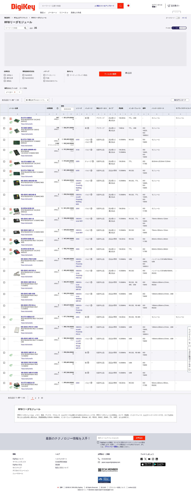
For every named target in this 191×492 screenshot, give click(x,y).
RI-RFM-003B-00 (27, 208)
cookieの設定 (132, 487)
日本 (59, 487)
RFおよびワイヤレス (21, 18)
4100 (77, 150)
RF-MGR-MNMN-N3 (28, 150)
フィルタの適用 (110, 74)
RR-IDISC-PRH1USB (28, 259)
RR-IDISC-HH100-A (28, 270)
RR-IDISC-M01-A (27, 230)
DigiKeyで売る (17, 465)
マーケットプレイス (19, 462)
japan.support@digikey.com (109, 462)
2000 (77, 161)
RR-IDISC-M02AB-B (28, 195)
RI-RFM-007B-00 (27, 249)
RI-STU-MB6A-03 (27, 317)
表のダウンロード (180, 100)
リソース (62, 13)
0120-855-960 (104, 459)
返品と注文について (61, 468)
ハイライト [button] (36, 100)
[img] (23, 7)
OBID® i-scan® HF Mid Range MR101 (79, 343)
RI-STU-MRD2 (26, 118)
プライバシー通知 (111, 447)
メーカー (51, 13)
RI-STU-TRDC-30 (27, 139)
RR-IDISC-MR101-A (28, 352)
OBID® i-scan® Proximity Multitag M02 (79, 185)
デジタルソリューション (21, 470)
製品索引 (7, 18)
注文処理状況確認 (61, 462)
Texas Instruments (27, 124)
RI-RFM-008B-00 (27, 239)
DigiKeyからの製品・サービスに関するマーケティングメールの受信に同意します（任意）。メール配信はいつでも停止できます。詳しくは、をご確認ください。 (122, 445)
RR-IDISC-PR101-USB (29, 327)
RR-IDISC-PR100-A (28, 305)
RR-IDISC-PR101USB (29, 362)
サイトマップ (17, 468)
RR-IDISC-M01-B (27, 219)
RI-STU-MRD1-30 (28, 162)
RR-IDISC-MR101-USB (29, 338)
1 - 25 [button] (12, 100)
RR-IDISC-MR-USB (28, 294)
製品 (42, 13)
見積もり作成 (76, 13)
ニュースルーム (18, 473)
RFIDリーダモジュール (38, 18)
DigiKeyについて (18, 459)
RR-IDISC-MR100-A (28, 282)
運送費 (57, 465)
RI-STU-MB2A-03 (27, 383)
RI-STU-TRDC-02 (27, 170)
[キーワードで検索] (14, 28)
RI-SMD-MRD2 (26, 128)
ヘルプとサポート (61, 459)
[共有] (184, 18)
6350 (77, 140)
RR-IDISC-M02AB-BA (29, 181)
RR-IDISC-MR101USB (29, 373)
